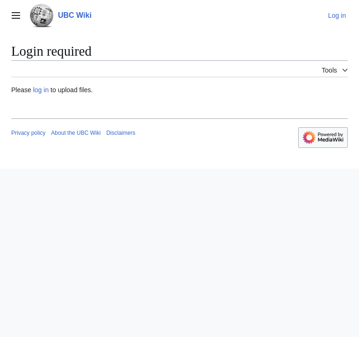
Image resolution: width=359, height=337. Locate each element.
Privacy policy (28, 133)
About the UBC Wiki (76, 133)
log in (41, 90)
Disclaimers (120, 133)
